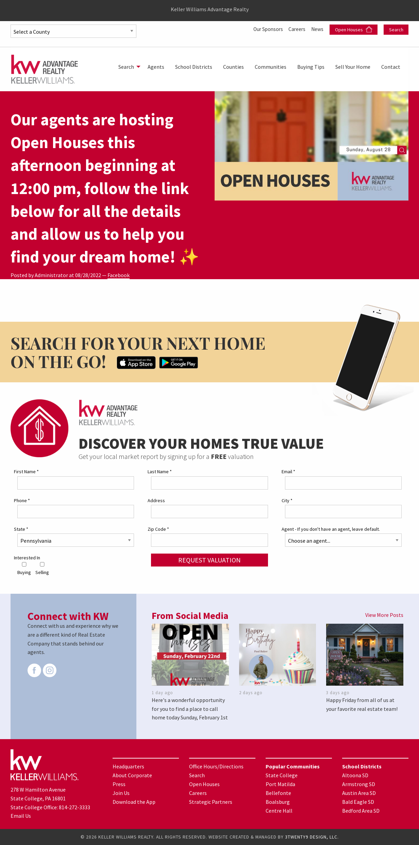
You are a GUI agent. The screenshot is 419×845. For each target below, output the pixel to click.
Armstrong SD (358, 784)
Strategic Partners (210, 801)
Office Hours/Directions (216, 766)
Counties (233, 66)
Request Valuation (209, 560)
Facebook (118, 275)
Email (288, 471)
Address (156, 500)
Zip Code (158, 529)
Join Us (121, 793)
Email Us (21, 815)
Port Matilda (280, 784)
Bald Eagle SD (358, 801)
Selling (42, 568)
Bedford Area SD (361, 810)
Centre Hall (279, 810)
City (287, 500)
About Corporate (132, 775)
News (317, 29)
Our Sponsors (266, 29)
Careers (296, 29)
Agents (156, 66)
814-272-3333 (74, 807)
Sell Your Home (352, 66)
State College (282, 775)
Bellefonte (278, 793)
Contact (390, 66)
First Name (26, 471)
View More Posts (384, 614)
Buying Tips (310, 66)
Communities (270, 66)
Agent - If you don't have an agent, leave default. (331, 529)
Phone (22, 500)
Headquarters (128, 766)
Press (119, 784)
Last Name (160, 471)
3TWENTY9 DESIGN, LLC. (312, 837)
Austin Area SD (359, 793)
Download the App (134, 801)
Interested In (27, 558)
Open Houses (353, 29)
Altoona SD (355, 775)
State (21, 529)
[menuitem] (127, 66)
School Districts (193, 66)
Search (396, 30)
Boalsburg (278, 801)
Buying (24, 568)
